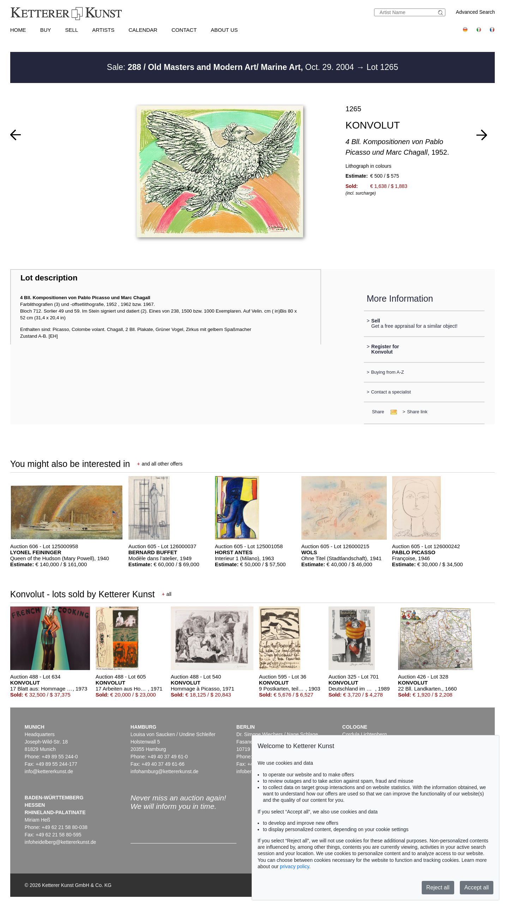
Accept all (476, 887)
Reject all (438, 887)
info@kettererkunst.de (49, 771)
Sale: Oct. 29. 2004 (231, 67)
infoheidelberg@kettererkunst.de (60, 842)
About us (224, 30)
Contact (184, 30)
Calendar (142, 30)
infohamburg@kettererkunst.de (164, 771)
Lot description (49, 277)
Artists (103, 30)
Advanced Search (475, 12)
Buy (45, 30)
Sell (71, 30)
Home (18, 30)
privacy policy (294, 866)
